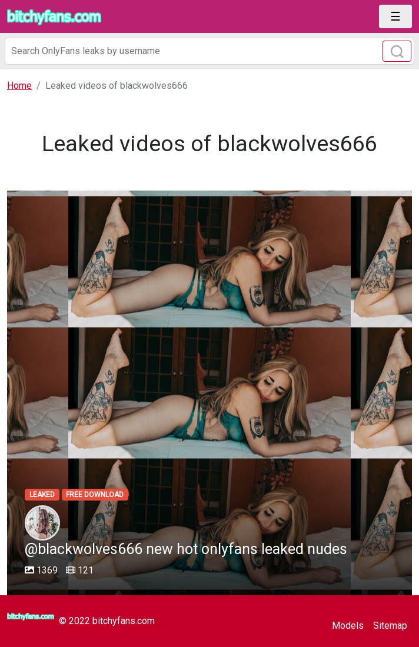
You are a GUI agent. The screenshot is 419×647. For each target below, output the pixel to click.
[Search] (209, 51)
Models (348, 625)
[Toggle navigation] (395, 16)
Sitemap (390, 625)
